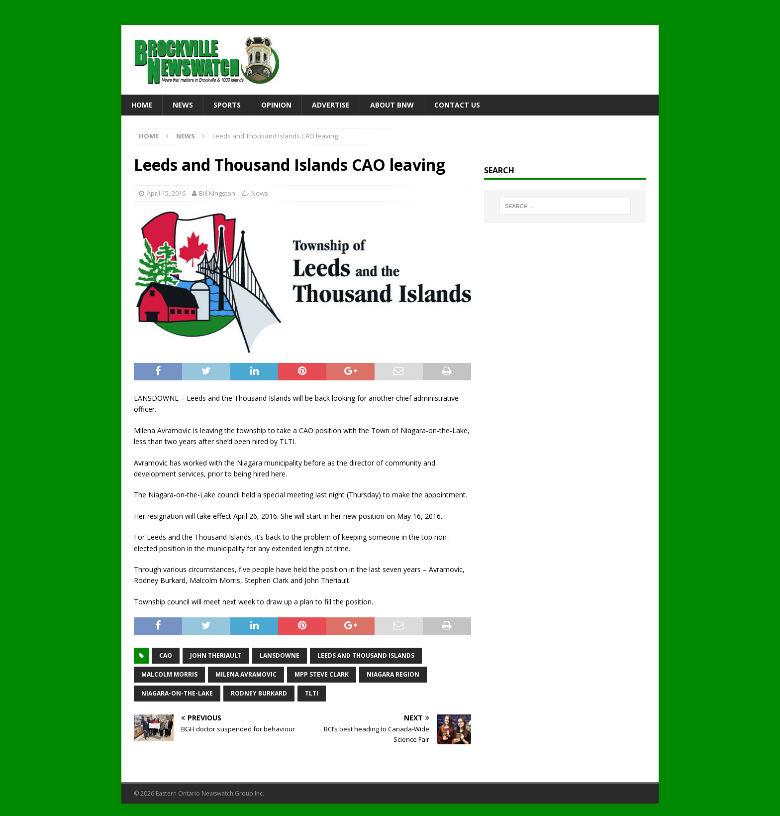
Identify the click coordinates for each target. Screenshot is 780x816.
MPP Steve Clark (321, 674)
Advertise (331, 105)
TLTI (311, 693)
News (183, 105)
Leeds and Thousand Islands (365, 655)
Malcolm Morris (169, 674)
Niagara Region (393, 674)
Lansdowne (279, 655)
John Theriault (216, 655)
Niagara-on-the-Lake (177, 693)
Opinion (276, 105)
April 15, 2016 (166, 193)
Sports (227, 105)
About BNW (392, 105)
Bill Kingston (217, 193)
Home (141, 105)
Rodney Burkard (259, 693)
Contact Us (457, 105)
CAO (165, 655)
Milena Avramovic (246, 674)
